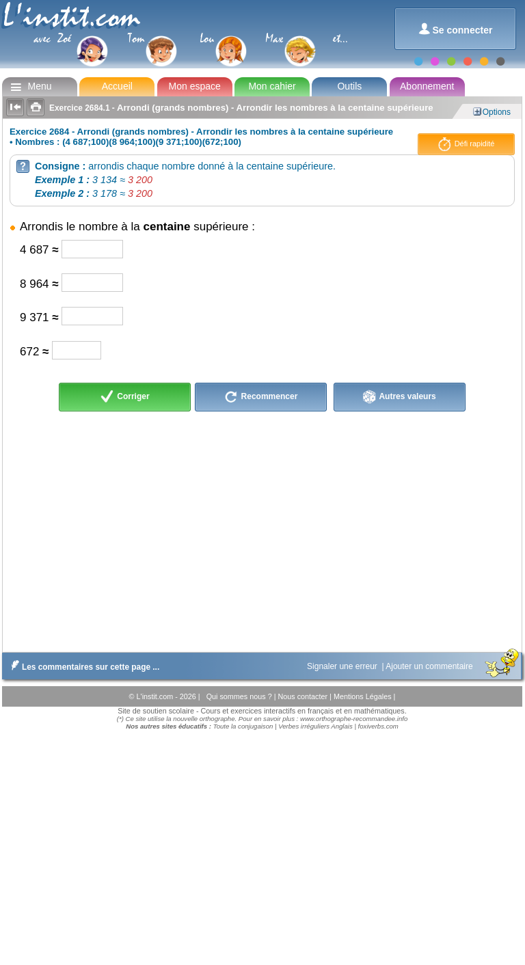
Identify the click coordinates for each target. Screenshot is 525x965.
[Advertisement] (261, 529)
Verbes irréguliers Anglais (315, 726)
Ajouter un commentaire (430, 666)
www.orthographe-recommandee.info (353, 718)
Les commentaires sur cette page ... (82, 667)
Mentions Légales (364, 696)
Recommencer (260, 397)
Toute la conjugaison (243, 726)
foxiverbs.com (378, 726)
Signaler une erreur (343, 666)
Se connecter (455, 29)
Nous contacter (303, 696)
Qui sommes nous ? (240, 696)
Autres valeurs (399, 397)
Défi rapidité (466, 144)
